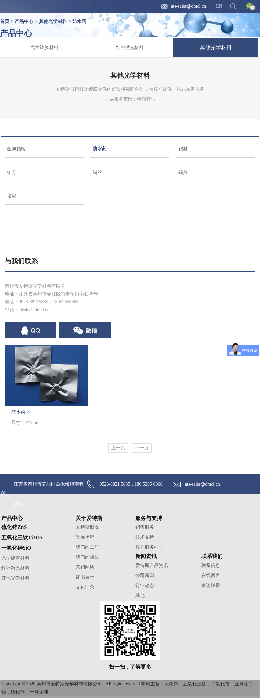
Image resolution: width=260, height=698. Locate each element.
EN (219, 6)
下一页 (142, 447)
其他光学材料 (53, 21)
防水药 (79, 21)
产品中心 (24, 21)
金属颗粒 (16, 148)
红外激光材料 (130, 47)
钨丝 (97, 172)
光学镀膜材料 (44, 47)
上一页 (118, 447)
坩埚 (11, 195)
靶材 (183, 148)
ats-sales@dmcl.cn (188, 6)
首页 (4, 21)
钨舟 (183, 172)
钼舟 (11, 172)
